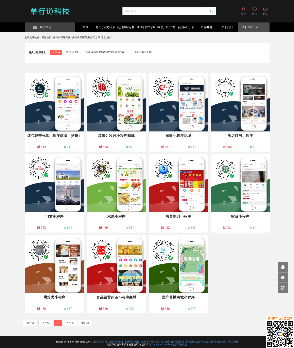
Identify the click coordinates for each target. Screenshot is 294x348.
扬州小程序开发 (106, 27)
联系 (243, 13)
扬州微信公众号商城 (197, 341)
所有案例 (42, 27)
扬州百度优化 (180, 344)
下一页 (70, 322)
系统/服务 (207, 27)
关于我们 (227, 27)
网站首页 (46, 37)
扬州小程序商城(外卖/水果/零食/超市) (92, 37)
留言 (254, 13)
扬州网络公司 (99, 341)
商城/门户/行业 (146, 27)
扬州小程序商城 (217, 341)
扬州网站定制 (125, 27)
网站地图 (233, 341)
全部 (54, 52)
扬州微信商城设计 (174, 341)
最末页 (85, 322)
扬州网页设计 (132, 341)
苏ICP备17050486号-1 (160, 344)
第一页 (30, 322)
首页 (85, 27)
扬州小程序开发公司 (152, 341)
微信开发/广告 (166, 27)
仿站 (265, 13)
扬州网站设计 (116, 341)
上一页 (46, 322)
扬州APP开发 (186, 27)
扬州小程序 (72, 52)
